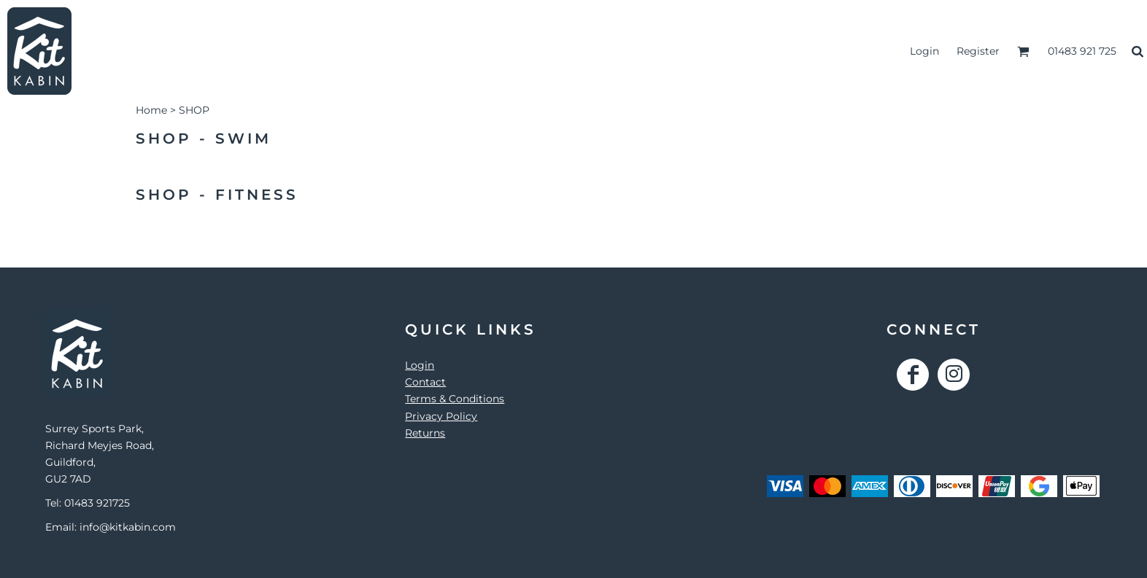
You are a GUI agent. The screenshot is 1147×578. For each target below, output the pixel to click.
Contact (425, 381)
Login (924, 51)
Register (978, 51)
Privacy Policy (441, 416)
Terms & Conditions (454, 398)
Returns (425, 433)
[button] (1023, 51)
